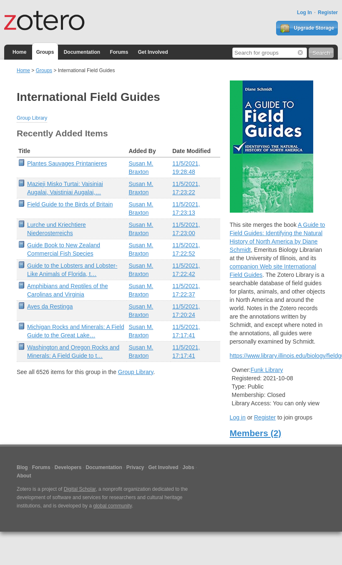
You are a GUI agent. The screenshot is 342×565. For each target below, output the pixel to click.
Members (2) (256, 433)
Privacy (135, 467)
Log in (238, 417)
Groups (45, 52)
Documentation (82, 52)
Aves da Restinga (50, 306)
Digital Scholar (80, 489)
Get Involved (153, 52)
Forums (119, 52)
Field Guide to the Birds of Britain (70, 204)
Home (19, 52)
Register (328, 12)
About (24, 476)
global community (112, 506)
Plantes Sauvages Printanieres (67, 163)
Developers (68, 467)
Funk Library (267, 370)
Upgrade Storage (307, 28)
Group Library (32, 118)
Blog (22, 467)
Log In (304, 12)
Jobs (188, 467)
